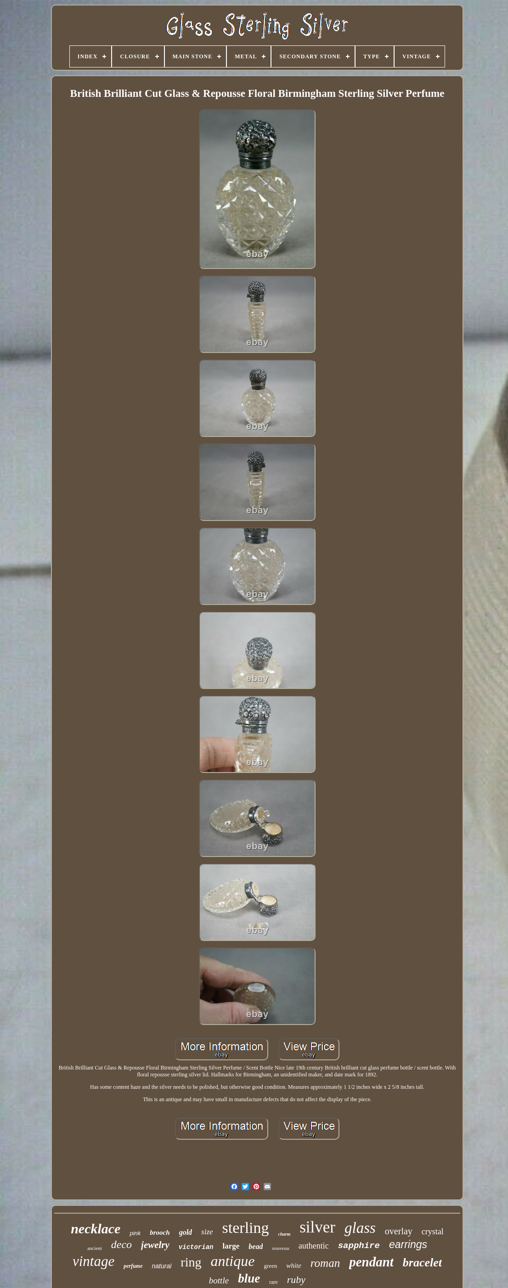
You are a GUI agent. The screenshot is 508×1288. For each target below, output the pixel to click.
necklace (95, 1228)
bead (255, 1246)
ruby (296, 1279)
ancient (94, 1248)
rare (273, 1282)
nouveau (280, 1248)
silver (317, 1227)
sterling (245, 1227)
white (293, 1265)
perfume (133, 1266)
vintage (93, 1261)
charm (284, 1234)
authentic (314, 1245)
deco (121, 1244)
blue (249, 1278)
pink (135, 1233)
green (270, 1265)
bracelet (422, 1262)
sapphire (359, 1246)
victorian (196, 1247)
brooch (159, 1232)
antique (232, 1261)
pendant (371, 1261)
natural (162, 1266)
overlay (398, 1231)
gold (185, 1232)
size (207, 1231)
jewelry (155, 1244)
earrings (408, 1244)
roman (325, 1263)
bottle (219, 1280)
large (230, 1246)
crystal (433, 1231)
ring (191, 1262)
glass (360, 1228)
